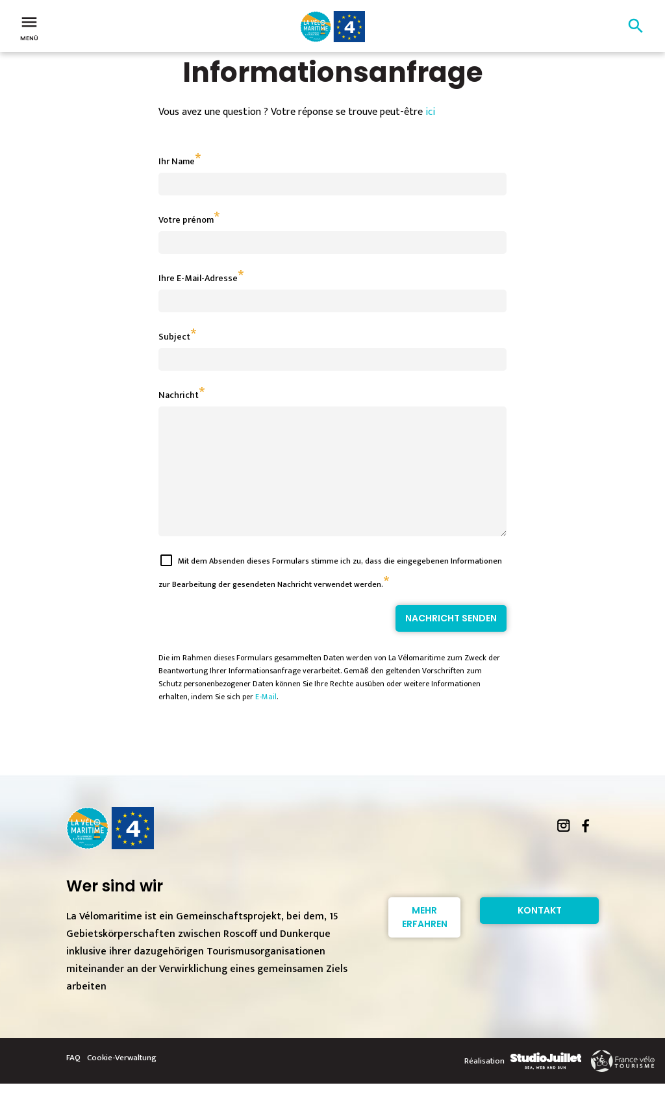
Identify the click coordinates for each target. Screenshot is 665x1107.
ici (430, 112)
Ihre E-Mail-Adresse (198, 278)
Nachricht (178, 395)
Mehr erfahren (424, 940)
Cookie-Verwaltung (122, 1081)
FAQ (73, 1081)
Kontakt (540, 933)
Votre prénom (186, 219)
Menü (29, 27)
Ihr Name (176, 161)
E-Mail (266, 720)
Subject (174, 336)
